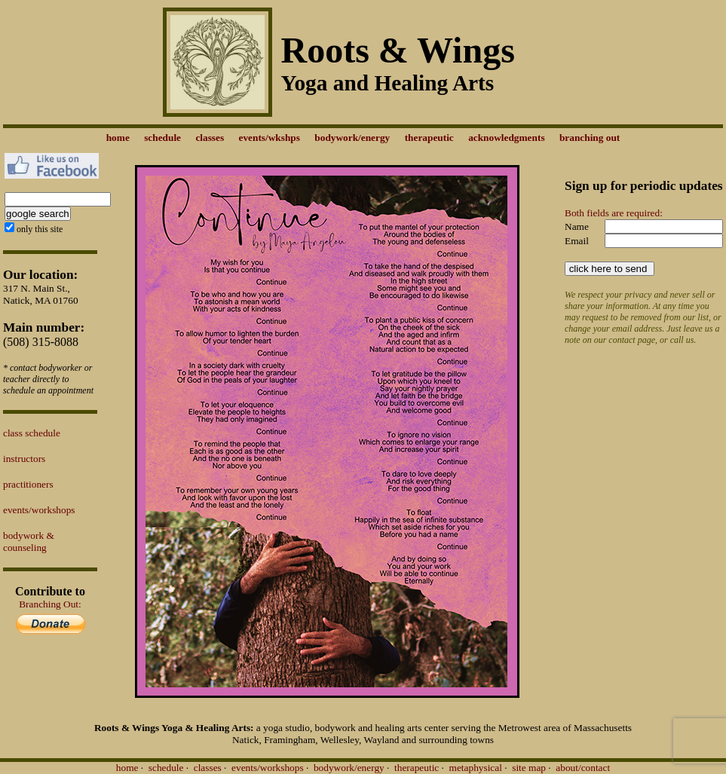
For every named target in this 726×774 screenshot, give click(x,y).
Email (577, 240)
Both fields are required (612, 213)
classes (208, 767)
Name (577, 226)
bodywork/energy (349, 767)
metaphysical (475, 767)
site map (529, 767)
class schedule (31, 433)
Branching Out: (50, 604)
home (127, 767)
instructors (24, 458)
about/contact (583, 767)
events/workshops (39, 509)
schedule (166, 767)
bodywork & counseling (28, 541)
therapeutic (416, 767)
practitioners (28, 484)
